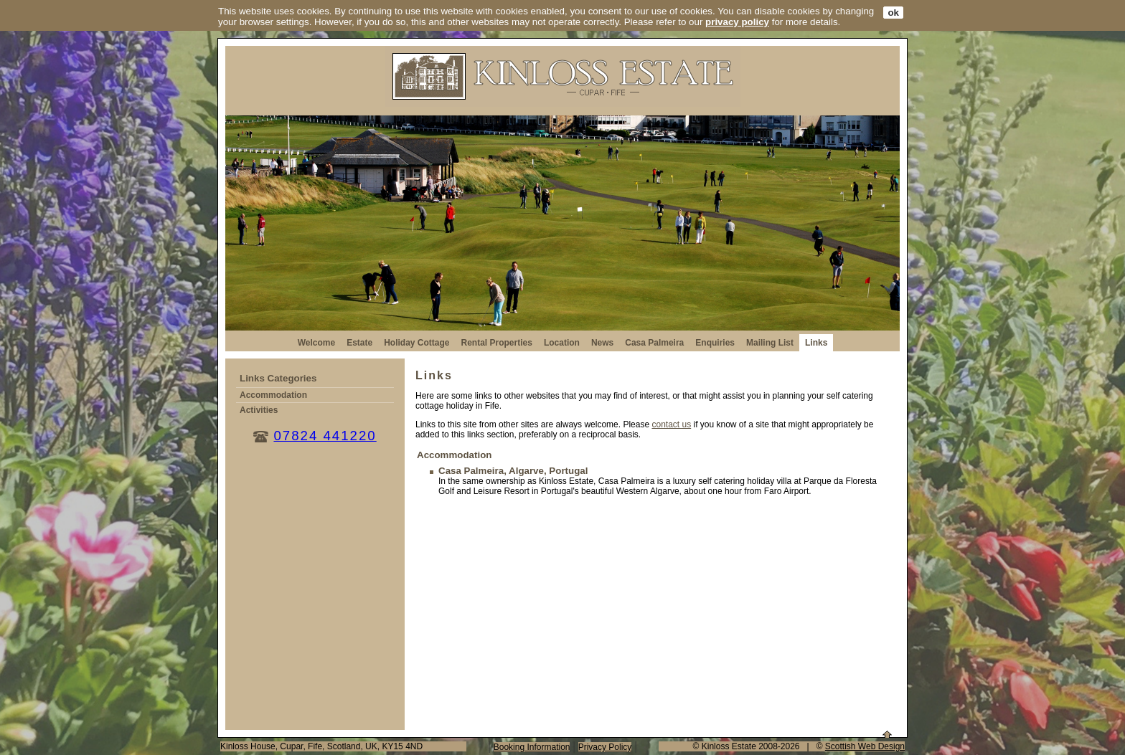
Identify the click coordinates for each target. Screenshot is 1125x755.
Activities (259, 410)
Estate (359, 343)
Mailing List (770, 343)
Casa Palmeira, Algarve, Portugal (513, 470)
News (602, 343)
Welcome (316, 343)
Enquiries (715, 343)
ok (893, 12)
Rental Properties (496, 343)
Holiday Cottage (416, 343)
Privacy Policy (605, 747)
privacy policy (737, 21)
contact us (671, 424)
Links (816, 343)
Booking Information (532, 747)
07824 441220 (324, 435)
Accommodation (273, 395)
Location (562, 343)
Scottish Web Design (865, 746)
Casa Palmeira (654, 343)
